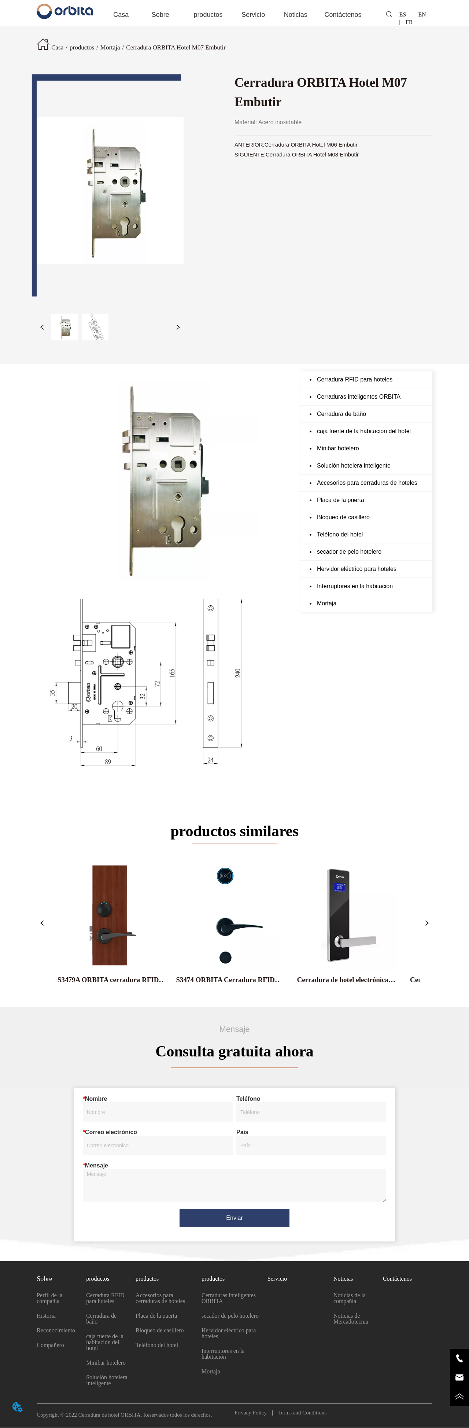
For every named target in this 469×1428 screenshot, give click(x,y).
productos (82, 47)
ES (405, 14)
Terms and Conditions (299, 1413)
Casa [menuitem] (121, 14)
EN (422, 14)
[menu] (234, 14)
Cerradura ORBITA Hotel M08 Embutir (312, 154)
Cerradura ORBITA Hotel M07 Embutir (176, 47)
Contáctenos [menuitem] (342, 14)
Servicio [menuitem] (253, 14)
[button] (160, 14)
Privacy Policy (253, 1413)
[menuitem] (160, 14)
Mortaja (110, 47)
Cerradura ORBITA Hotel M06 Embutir (311, 144)
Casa (57, 47)
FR (406, 22)
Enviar (234, 1218)
